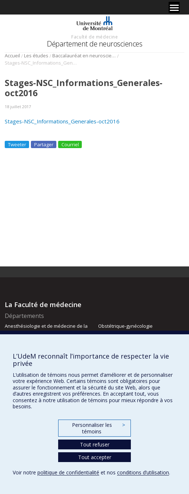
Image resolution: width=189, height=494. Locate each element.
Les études (36, 55)
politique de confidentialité (68, 472)
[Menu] (174, 7)
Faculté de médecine (94, 37)
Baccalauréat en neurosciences (84, 55)
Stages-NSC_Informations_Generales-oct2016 (62, 121)
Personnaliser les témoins (98, 428)
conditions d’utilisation (143, 472)
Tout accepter (94, 457)
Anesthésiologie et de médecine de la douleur (46, 329)
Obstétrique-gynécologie (125, 326)
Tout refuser (94, 444)
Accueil (12, 55)
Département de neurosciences (94, 44)
